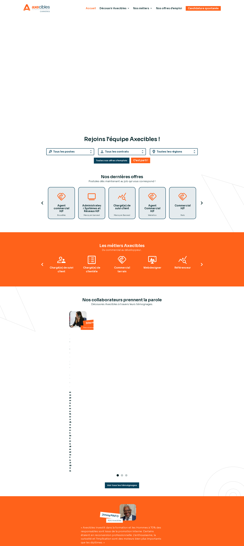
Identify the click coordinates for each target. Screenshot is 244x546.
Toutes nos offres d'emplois (111, 163)
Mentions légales (202, 515)
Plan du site (198, 511)
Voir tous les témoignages (122, 407)
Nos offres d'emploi (169, 8)
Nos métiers (141, 8)
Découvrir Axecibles (112, 8)
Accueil (90, 8)
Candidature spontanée (203, 8)
